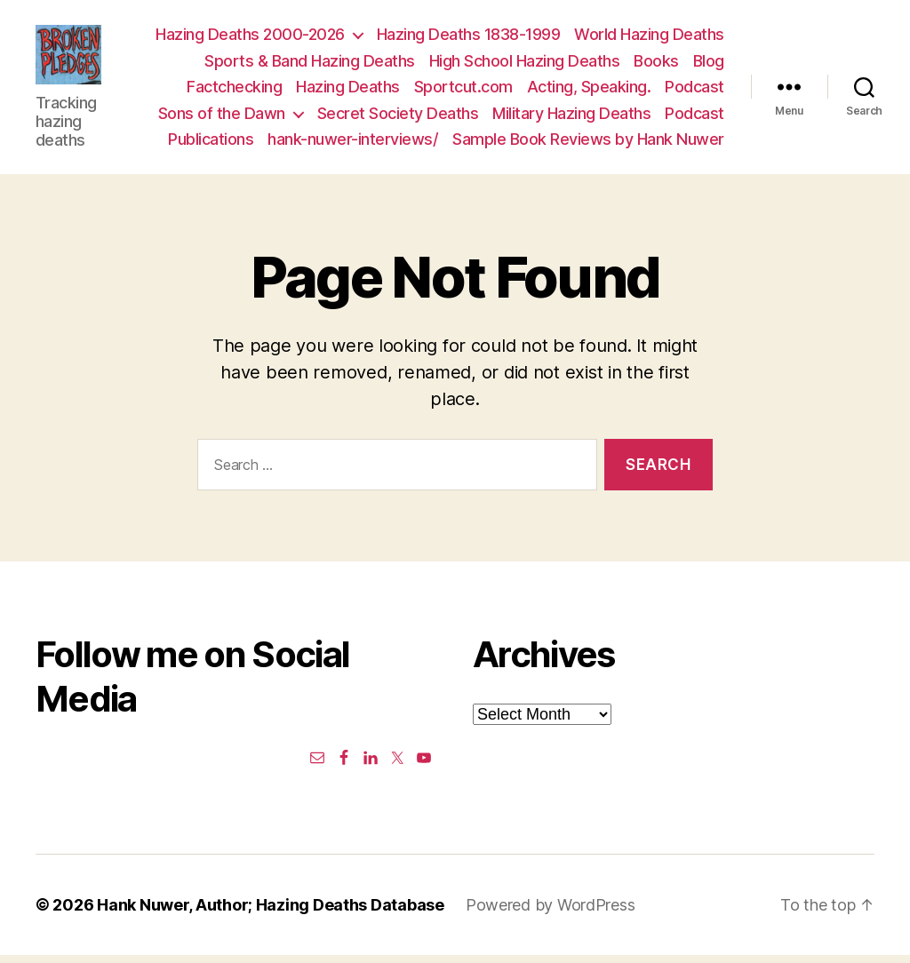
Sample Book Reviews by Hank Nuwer (588, 142)
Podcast (694, 90)
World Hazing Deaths (649, 37)
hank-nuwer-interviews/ (352, 142)
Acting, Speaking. (589, 90)
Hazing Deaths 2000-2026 (250, 37)
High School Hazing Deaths (524, 64)
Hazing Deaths (348, 90)
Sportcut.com (463, 90)
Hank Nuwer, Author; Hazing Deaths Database (270, 912)
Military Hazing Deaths (571, 116)
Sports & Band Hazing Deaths (309, 64)
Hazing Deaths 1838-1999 (469, 37)
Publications (210, 142)
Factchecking (234, 90)
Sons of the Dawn (221, 116)
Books (656, 64)
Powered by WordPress (550, 912)
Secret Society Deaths (398, 116)
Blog (708, 64)
